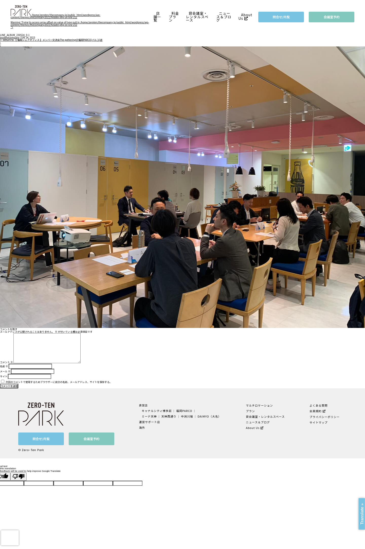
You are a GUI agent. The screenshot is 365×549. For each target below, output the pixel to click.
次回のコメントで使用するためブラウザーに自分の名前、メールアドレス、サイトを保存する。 (59, 382)
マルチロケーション (259, 405)
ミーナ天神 (150, 416)
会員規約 (315, 410)
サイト (3, 376)
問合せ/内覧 (281, 16)
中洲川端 (187, 416)
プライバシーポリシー (323, 416)
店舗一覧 (157, 17)
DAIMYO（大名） (208, 416)
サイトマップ (318, 421)
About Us (245, 16)
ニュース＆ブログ (223, 17)
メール (5, 371)
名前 (4, 366)
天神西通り (169, 416)
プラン (250, 410)
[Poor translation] (18, 476)
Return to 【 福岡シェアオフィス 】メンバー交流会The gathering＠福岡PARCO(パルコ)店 (51, 40)
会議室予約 (332, 16)
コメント (6, 362)
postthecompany (10, 37)
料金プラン (174, 17)
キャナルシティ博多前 (157, 410)
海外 (143, 426)
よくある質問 (318, 405)
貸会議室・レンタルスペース (197, 17)
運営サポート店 (150, 421)
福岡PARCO (184, 410)
